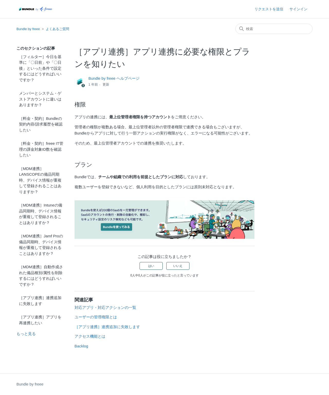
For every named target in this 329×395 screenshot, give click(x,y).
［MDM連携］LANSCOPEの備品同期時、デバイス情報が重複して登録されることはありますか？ (40, 180)
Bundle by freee (28, 29)
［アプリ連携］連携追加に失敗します (40, 300)
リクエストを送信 (268, 9)
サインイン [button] (298, 9)
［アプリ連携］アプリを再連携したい (40, 320)
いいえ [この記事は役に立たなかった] (177, 266)
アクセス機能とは (90, 336)
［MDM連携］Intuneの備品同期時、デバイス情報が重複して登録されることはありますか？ (40, 214)
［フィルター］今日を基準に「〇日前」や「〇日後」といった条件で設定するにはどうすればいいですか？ (40, 68)
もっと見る (26, 333)
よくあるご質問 (57, 29)
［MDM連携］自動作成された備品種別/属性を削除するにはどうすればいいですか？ (41, 275)
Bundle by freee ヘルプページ (114, 78)
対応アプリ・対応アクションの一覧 (105, 307)
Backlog (81, 346)
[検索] (274, 29)
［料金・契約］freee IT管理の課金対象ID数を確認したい (41, 149)
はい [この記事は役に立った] (151, 266)
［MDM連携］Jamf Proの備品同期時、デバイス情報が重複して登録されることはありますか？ (41, 245)
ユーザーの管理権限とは (96, 317)
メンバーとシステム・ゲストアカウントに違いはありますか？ (40, 99)
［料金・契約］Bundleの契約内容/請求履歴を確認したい (40, 124)
